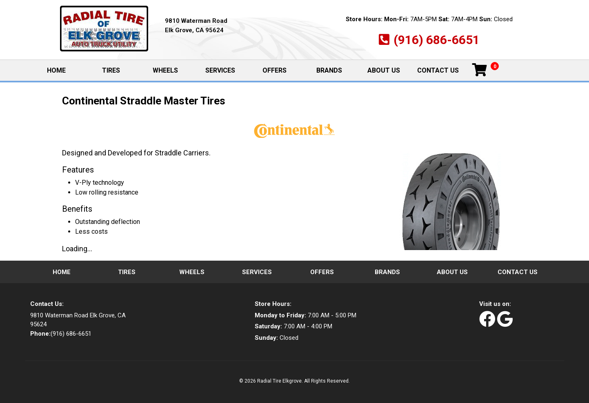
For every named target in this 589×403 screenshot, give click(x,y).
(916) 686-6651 (436, 40)
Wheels (165, 70)
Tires (111, 70)
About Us (383, 70)
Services (220, 70)
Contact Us (438, 70)
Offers (274, 70)
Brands (329, 70)
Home (65, 70)
